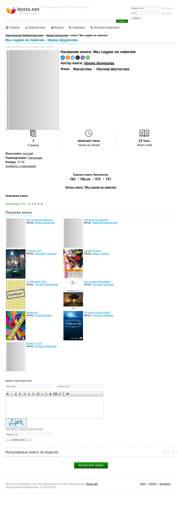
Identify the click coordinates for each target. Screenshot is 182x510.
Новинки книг (37, 27)
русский (28, 153)
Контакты (165, 483)
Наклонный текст (12, 394)
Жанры (59, 27)
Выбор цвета (50, 394)
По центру (29, 394)
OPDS (152, 483)
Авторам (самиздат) (107, 27)
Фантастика (82, 69)
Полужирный (8, 394)
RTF (98, 178)
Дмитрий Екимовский (104, 222)
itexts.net (91, 483)
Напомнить (166, 13)
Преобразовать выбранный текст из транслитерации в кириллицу (63, 394)
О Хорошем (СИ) (36, 281)
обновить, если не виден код (24, 428)
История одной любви (97, 312)
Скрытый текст (55, 394)
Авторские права (91, 465)
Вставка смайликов (38, 394)
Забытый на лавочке (96, 219)
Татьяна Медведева (46, 284)
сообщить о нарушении (21, 166)
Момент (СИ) (34, 343)
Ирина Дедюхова (99, 63)
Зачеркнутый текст (20, 394)
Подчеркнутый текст (16, 394)
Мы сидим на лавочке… (40, 219)
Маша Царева (100, 253)
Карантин (32, 312)
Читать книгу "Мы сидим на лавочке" (91, 187)
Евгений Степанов (45, 253)
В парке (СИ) (34, 250)
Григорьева (35, 157)
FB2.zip (85, 178)
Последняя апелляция (97, 281)
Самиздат (78, 27)
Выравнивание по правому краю (33, 394)
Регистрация (167, 8)
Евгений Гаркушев (103, 284)
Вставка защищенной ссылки (46, 394)
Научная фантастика (113, 69)
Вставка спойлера (68, 394)
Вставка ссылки (42, 394)
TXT (108, 178)
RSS (142, 483)
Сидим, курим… (93, 250)
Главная (14, 27)
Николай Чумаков (102, 315)
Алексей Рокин (43, 315)
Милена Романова (46, 346)
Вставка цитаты (59, 394)
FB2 (73, 178)
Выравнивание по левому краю (25, 394)
